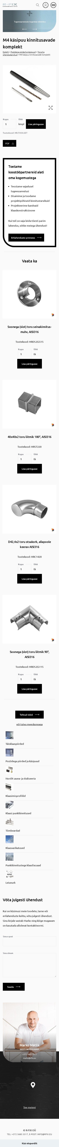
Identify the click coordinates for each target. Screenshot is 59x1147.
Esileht (6, 52)
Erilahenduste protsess (26, 237)
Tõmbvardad (13, 830)
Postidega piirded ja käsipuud (23, 52)
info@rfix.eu (44, 1134)
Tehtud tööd (29, 714)
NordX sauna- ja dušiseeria (21, 778)
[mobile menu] (53, 5)
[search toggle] (37, 5)
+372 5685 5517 (29, 1054)
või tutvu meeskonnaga (29, 724)
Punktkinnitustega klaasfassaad (23, 865)
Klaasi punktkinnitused (18, 813)
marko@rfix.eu (29, 1058)
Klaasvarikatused (15, 847)
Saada (13, 986)
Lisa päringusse (36, 124)
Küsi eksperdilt (29, 1143)
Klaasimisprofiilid (16, 795)
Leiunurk (10, 882)
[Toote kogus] (9, 124)
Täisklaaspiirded (15, 743)
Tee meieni (29, 1107)
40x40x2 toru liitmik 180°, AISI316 (29, 437)
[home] (10, 5)
